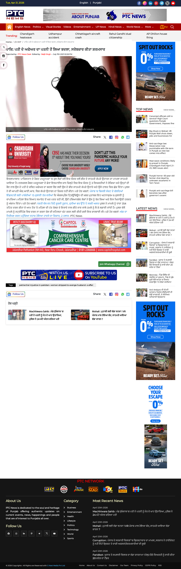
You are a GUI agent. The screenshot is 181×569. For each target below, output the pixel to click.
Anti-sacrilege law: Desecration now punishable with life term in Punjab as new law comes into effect (161, 148)
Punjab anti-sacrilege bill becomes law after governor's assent (161, 193)
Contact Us (102, 565)
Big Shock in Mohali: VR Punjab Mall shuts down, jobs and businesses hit (161, 133)
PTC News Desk (24, 54)
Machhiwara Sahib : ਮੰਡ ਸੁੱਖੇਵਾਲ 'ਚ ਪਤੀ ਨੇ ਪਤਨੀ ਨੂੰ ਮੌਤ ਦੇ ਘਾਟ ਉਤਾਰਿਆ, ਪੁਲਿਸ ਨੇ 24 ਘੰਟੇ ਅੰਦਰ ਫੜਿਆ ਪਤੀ (161, 219)
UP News (101, 27)
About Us (91, 565)
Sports (69, 538)
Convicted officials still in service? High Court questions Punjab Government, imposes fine (161, 120)
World (68, 534)
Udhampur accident (55, 35)
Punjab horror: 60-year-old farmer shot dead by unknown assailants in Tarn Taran (161, 179)
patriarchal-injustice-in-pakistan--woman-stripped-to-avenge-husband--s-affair (56, 285)
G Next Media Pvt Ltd (56, 565)
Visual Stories (53, 27)
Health (69, 516)
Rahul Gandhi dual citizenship (120, 35)
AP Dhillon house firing (156, 35)
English (84, 2)
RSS (159, 565)
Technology (71, 529)
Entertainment (83, 27)
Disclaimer (113, 565)
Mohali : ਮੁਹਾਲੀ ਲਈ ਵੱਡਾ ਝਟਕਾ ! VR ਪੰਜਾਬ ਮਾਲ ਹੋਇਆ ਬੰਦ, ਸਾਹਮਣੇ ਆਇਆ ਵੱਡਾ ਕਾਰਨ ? (162, 232)
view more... (169, 110)
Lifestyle (69, 521)
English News (22, 27)
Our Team (124, 565)
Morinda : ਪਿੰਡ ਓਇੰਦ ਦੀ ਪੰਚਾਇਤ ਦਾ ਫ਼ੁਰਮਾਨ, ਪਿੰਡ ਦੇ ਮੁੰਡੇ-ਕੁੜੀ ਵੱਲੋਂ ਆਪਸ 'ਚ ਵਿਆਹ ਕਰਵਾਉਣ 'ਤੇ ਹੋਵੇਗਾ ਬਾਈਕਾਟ (161, 278)
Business (70, 507)
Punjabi (97, 2)
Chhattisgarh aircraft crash (87, 35)
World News (134, 27)
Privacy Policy (137, 565)
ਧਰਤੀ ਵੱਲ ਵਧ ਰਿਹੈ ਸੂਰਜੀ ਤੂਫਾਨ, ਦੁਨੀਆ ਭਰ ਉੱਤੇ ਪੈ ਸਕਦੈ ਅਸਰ (68, 203)
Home (9, 42)
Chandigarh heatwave (27, 35)
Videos (67, 27)
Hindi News (116, 27)
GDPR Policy (150, 565)
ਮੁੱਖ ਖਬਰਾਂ (17, 42)
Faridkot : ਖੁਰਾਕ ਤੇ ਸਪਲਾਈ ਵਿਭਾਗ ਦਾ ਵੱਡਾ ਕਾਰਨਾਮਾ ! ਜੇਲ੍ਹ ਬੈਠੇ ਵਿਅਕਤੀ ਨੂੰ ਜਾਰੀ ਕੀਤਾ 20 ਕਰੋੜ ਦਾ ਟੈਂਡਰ (161, 263)
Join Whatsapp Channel (115, 264)
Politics (38, 27)
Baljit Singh (46, 54)
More (149, 27)
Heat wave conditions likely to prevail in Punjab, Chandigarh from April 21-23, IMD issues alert (162, 164)
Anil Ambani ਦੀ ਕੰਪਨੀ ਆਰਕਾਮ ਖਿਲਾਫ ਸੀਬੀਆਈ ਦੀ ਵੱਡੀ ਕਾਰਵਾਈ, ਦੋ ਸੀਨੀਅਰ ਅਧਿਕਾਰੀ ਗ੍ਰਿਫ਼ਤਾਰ (160, 293)
